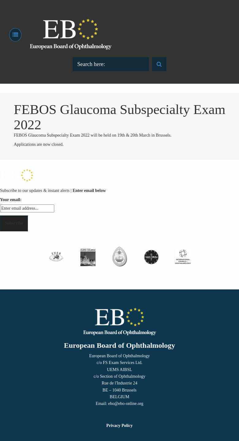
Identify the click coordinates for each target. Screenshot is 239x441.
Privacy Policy (119, 425)
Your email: (10, 199)
